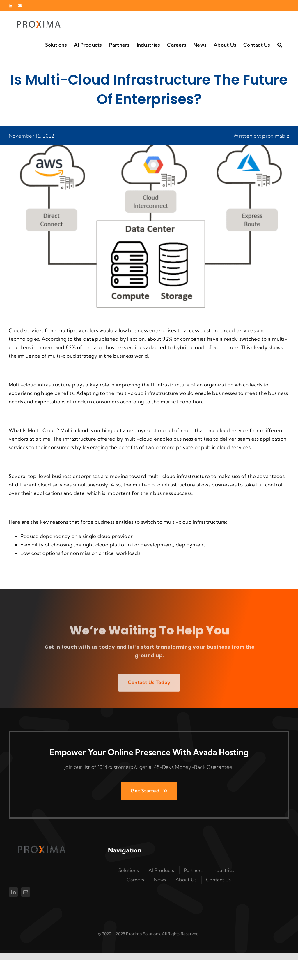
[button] (279, 44)
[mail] (25, 892)
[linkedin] (13, 892)
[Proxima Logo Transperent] (41, 845)
